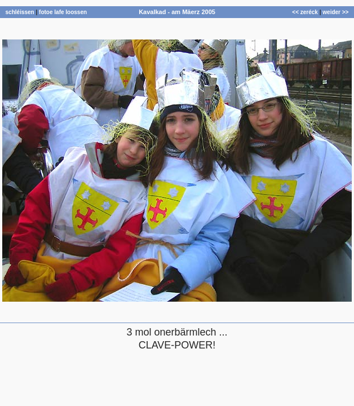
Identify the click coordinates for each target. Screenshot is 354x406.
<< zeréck (305, 12)
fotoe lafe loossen (63, 12)
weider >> (335, 12)
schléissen (20, 12)
